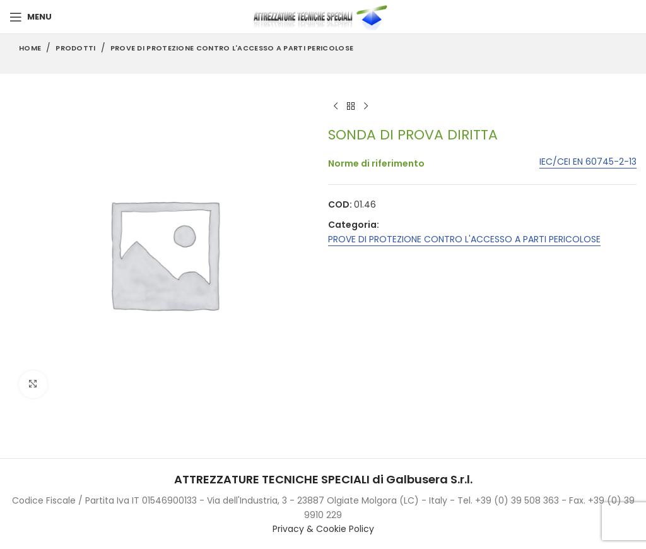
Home (30, 48)
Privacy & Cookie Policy (323, 528)
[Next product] (365, 106)
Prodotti (75, 48)
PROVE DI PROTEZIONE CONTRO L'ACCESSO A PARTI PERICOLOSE (232, 48)
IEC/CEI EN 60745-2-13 (588, 162)
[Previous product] (335, 106)
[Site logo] (323, 16)
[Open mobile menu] (30, 17)
